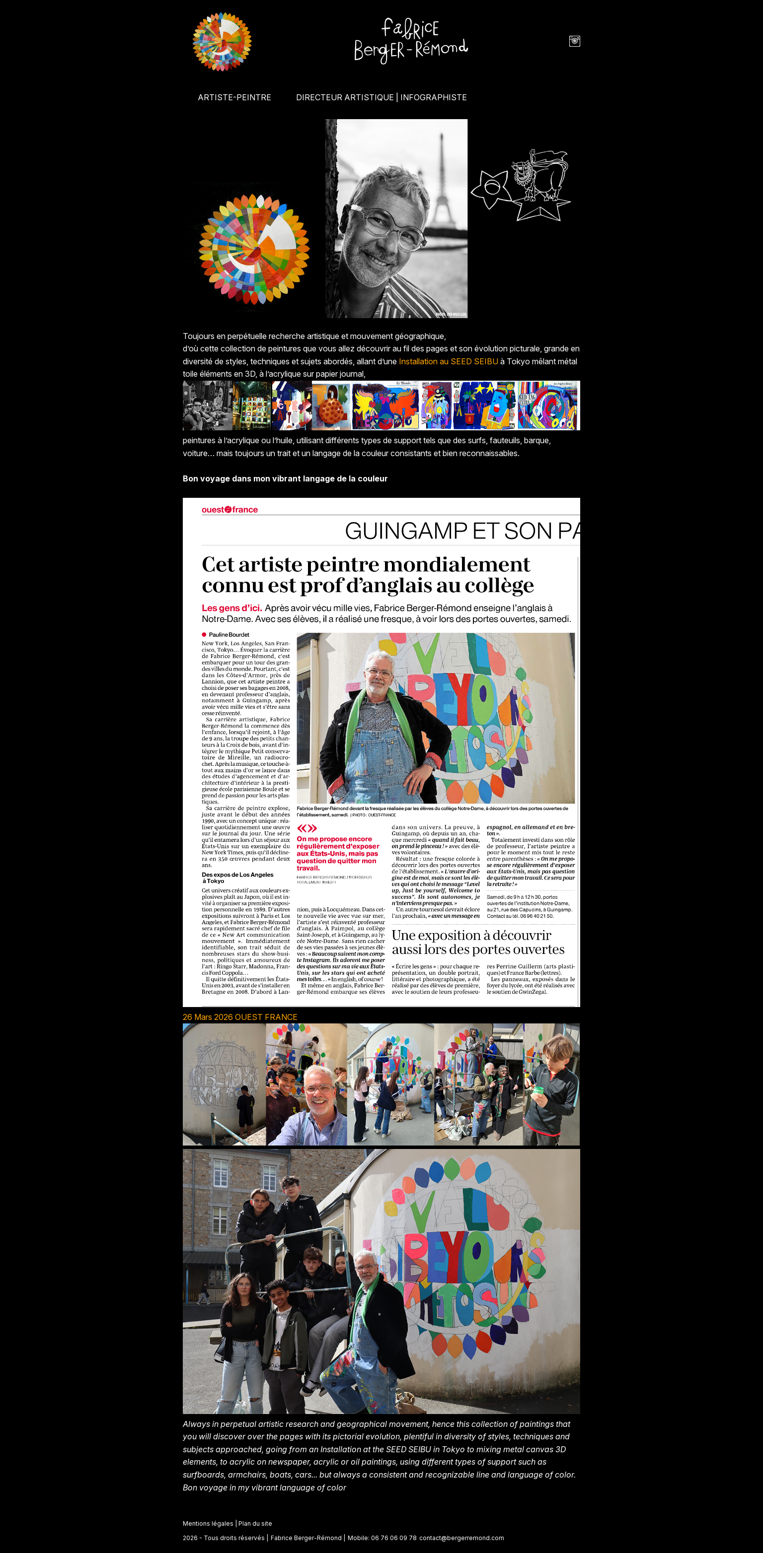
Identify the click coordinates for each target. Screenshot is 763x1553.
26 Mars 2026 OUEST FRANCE (240, 1017)
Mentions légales (208, 1523)
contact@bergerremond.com (461, 1538)
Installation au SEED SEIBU (448, 361)
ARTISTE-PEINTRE (234, 97)
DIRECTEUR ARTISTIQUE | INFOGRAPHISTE (381, 97)
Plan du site (255, 1523)
